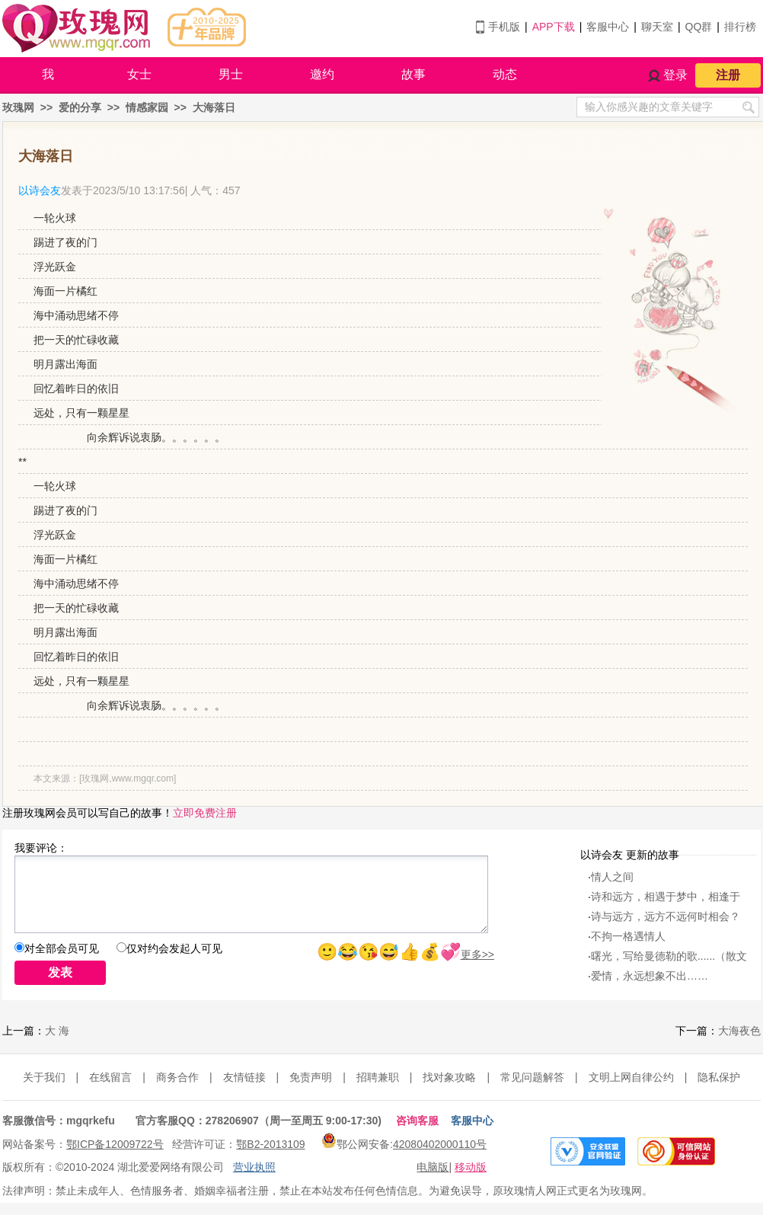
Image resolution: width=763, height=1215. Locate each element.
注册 (728, 75)
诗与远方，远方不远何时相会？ (665, 916)
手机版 (504, 27)
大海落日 (214, 107)
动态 (505, 74)
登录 (675, 75)
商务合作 (177, 1077)
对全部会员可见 (61, 948)
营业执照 (254, 1167)
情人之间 (612, 877)
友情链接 (244, 1077)
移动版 (471, 1167)
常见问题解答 (532, 1077)
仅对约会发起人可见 (174, 948)
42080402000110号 (440, 1144)
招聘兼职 (377, 1077)
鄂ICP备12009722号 (115, 1144)
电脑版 (433, 1167)
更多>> (477, 954)
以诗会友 (39, 190)
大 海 (57, 1031)
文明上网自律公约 (631, 1077)
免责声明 (310, 1077)
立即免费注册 (205, 813)
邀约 (322, 74)
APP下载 (553, 27)
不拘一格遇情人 (628, 936)
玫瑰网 (18, 107)
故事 (413, 74)
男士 (231, 74)
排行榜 (740, 27)
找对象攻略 (449, 1077)
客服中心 (607, 27)
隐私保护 (719, 1077)
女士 (139, 74)
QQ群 (699, 27)
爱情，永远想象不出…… (649, 976)
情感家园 (147, 107)
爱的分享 (80, 107)
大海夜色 (739, 1031)
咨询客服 (417, 1120)
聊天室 (657, 27)
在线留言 (110, 1077)
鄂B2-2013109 (270, 1144)
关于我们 (44, 1077)
